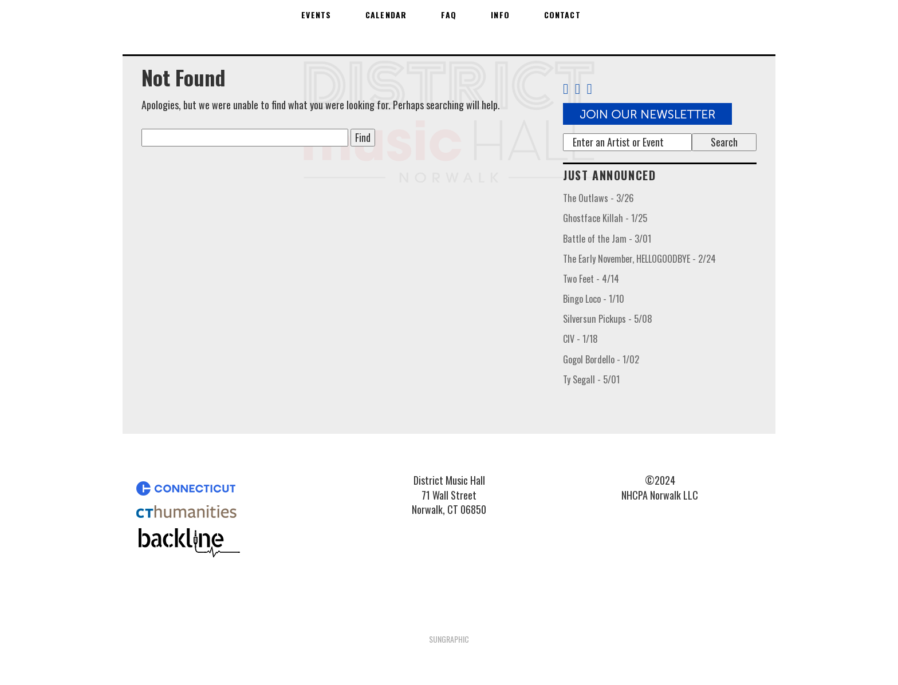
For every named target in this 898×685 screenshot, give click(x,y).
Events (316, 15)
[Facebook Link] (565, 89)
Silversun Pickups (607, 319)
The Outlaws (598, 198)
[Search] (627, 142)
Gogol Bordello (601, 359)
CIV (580, 339)
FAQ (448, 15)
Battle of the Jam (607, 239)
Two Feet (591, 279)
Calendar (386, 15)
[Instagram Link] (594, 89)
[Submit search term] (724, 142)
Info (500, 15)
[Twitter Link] (577, 89)
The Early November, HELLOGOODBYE (639, 259)
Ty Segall (591, 379)
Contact (562, 15)
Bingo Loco (593, 299)
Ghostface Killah (605, 218)
